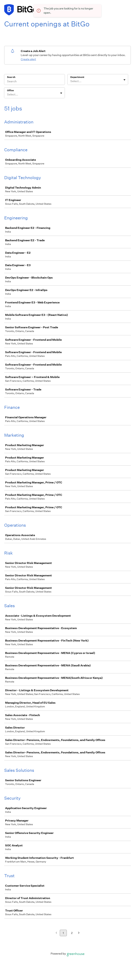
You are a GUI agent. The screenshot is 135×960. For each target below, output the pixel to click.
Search (11, 77)
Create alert (28, 59)
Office (10, 90)
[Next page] (78, 933)
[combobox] (70, 81)
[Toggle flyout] (124, 80)
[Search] (34, 82)
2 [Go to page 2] (72, 933)
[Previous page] (56, 933)
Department (77, 77)
